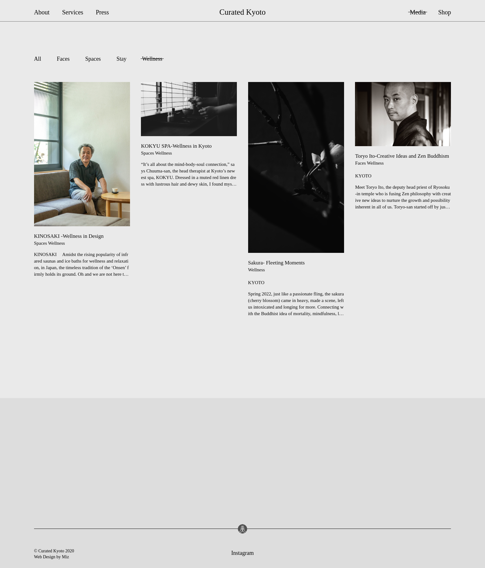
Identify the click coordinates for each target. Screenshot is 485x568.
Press (102, 12)
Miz (65, 557)
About (42, 12)
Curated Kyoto (242, 12)
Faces (63, 59)
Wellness (152, 59)
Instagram (242, 553)
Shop (444, 12)
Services (72, 12)
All (37, 59)
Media (418, 12)
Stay (122, 59)
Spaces (93, 59)
